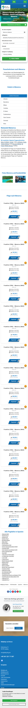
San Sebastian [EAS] (6, 572)
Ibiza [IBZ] (4, 553)
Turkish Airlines (5, 144)
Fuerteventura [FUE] (6, 545)
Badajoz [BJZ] (5, 538)
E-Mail (18, 592)
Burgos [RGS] (5, 543)
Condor (11, 142)
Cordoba (5, 108)
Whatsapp (20, 592)
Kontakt (3, 675)
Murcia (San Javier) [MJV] (8, 567)
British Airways (9, 145)
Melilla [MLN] (5, 564)
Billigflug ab (4, 670)
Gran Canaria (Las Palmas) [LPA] (9, 549)
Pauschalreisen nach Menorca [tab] (14, 24)
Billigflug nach (4, 672)
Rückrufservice (5, 674)
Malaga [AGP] (5, 562)
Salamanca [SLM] (6, 570)
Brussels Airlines (16, 144)
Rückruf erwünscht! (18, 611)
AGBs (2, 683)
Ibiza (4, 123)
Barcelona (6, 102)
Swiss (24, 142)
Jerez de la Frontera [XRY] (8, 554)
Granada (5, 120)
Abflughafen (4, 35)
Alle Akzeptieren (14, 700)
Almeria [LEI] (5, 537)
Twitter (10, 592)
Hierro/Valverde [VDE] (7, 551)
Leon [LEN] (4, 557)
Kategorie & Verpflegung (7, 51)
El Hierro (5, 111)
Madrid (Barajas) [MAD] (7, 561)
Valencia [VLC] (5, 578)
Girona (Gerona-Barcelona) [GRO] (10, 546)
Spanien (23, 18)
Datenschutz (4, 681)
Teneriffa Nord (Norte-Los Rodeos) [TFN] (11, 575)
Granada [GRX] (5, 548)
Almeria (5, 99)
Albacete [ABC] (5, 534)
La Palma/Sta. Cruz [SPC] (8, 556)
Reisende (4, 46)
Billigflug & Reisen (7, 18)
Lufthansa (20, 142)
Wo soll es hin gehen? (6, 29)
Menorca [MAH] (5, 565)
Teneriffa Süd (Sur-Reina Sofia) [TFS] (10, 576)
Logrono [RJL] (5, 559)
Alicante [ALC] (5, 535)
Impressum (4, 679)
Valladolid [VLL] (5, 579)
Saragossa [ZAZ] (6, 573)
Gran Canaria (6, 117)
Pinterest (13, 592)
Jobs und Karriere (5, 677)
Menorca (15, 20)
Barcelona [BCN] (6, 540)
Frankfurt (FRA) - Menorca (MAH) (14, 203)
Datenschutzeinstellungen (8, 684)
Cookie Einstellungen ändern (14, 704)
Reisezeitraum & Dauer (7, 40)
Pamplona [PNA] (6, 568)
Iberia (2, 142)
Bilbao (5, 105)
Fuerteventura (7, 114)
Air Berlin (6, 142)
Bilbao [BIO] (4, 542)
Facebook (8, 592)
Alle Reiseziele (16, 18)
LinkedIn (15, 592)
